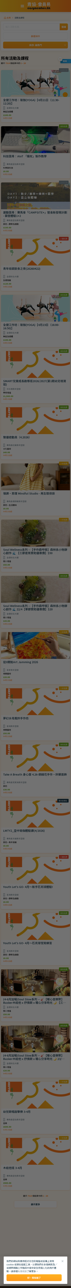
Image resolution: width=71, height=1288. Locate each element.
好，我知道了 (34, 1277)
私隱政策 (22, 1271)
